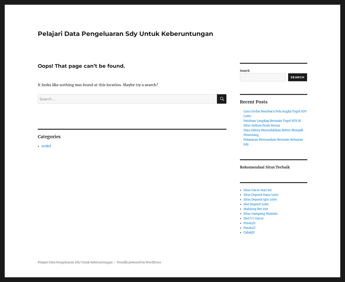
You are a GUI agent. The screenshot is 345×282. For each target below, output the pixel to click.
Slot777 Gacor (253, 218)
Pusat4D (249, 223)
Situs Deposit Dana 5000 (260, 195)
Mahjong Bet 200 (255, 209)
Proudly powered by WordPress (139, 262)
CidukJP (248, 232)
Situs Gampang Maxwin (260, 214)
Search (245, 71)
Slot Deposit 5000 (256, 204)
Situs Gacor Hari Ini (257, 190)
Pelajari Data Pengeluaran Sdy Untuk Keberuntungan (125, 33)
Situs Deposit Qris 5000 (260, 199)
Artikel (46, 146)
